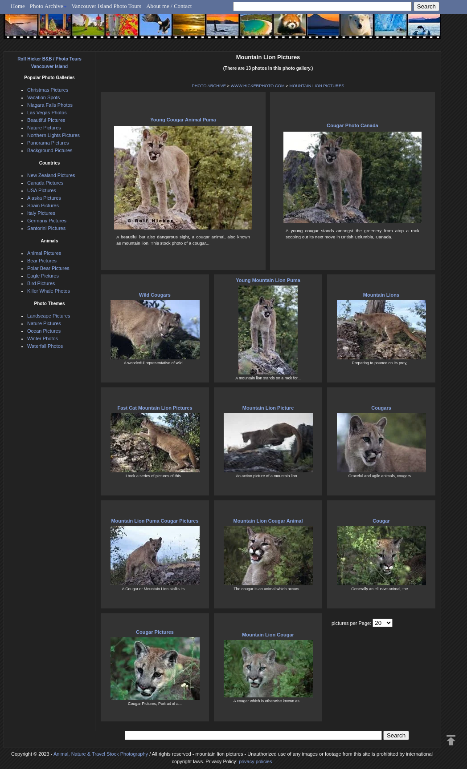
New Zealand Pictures (51, 175)
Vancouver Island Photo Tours (107, 6)
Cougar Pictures (155, 632)
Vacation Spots (43, 97)
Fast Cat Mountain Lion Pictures (154, 408)
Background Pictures (50, 150)
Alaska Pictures (44, 198)
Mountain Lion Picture (268, 408)
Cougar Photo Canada (352, 125)
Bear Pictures (42, 260)
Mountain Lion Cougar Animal (268, 520)
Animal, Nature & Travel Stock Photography (100, 754)
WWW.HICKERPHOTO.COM (258, 86)
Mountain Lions (381, 295)
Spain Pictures (43, 205)
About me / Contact (169, 6)
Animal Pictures (44, 253)
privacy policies (255, 761)
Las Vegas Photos (47, 112)
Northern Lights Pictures (53, 135)
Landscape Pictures (48, 315)
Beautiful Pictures (46, 120)
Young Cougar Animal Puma (183, 119)
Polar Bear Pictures (48, 268)
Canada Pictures (45, 182)
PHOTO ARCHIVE (209, 86)
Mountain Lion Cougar (268, 634)
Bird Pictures (41, 283)
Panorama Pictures (48, 142)
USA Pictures (41, 190)
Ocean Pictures (44, 331)
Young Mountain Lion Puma (268, 280)
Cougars (381, 408)
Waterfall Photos (45, 346)
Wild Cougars (155, 295)
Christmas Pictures (47, 90)
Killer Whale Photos (48, 291)
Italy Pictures (41, 213)
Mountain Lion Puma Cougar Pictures (154, 520)
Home (18, 6)
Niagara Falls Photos (50, 105)
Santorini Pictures (46, 228)
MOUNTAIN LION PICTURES (316, 86)
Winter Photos (42, 338)
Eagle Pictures (43, 275)
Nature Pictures (44, 127)
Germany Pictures (46, 220)
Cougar (381, 520)
